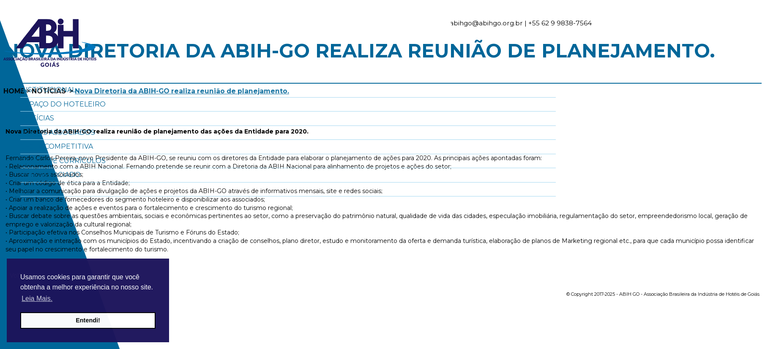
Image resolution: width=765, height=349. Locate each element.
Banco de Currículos (63, 161)
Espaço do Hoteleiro (63, 104)
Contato (37, 203)
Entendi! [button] (88, 320)
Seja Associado (50, 175)
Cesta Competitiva (56, 146)
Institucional (48, 90)
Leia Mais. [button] (37, 298)
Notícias (37, 118)
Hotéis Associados (57, 132)
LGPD (30, 189)
